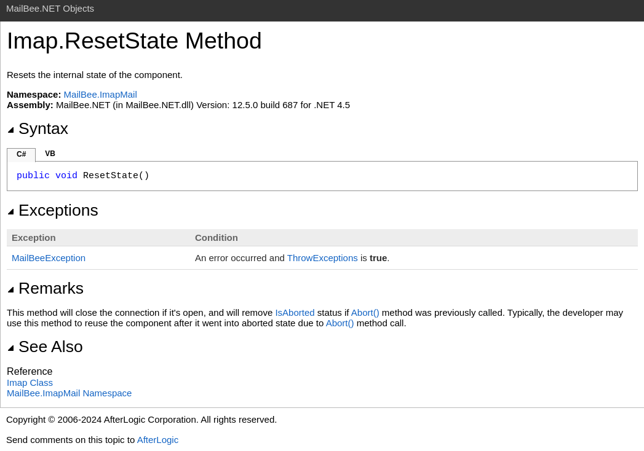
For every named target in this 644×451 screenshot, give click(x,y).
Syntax (37, 128)
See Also (45, 346)
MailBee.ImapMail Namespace (69, 393)
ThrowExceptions (322, 258)
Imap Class (30, 382)
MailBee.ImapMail (100, 94)
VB (50, 153)
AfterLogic (158, 439)
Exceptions (52, 210)
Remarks (45, 288)
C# (21, 154)
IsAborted (294, 312)
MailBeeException (48, 258)
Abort (366, 312)
